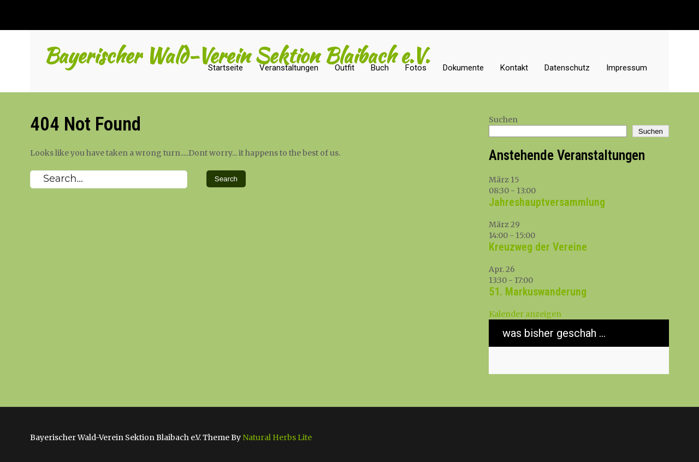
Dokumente (463, 68)
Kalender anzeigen (525, 314)
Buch (380, 68)
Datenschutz (567, 68)
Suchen (503, 120)
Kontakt (514, 68)
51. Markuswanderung (538, 291)
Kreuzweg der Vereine (538, 246)
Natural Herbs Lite (277, 437)
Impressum (626, 68)
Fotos (415, 68)
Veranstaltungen (288, 68)
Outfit (344, 68)
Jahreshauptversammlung (547, 202)
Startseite (225, 68)
